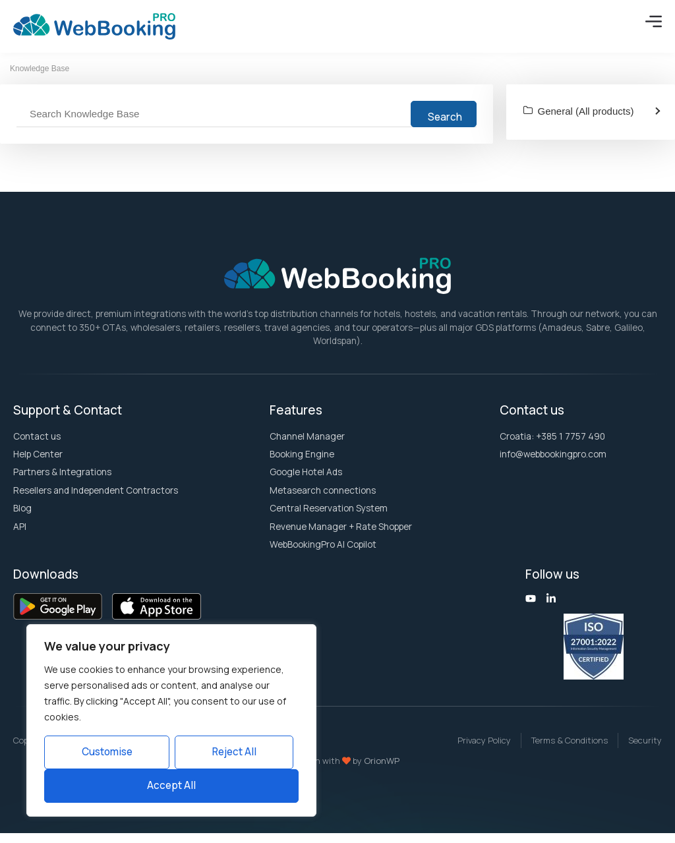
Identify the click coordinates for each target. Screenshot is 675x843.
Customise (107, 752)
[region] (171, 720)
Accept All (171, 785)
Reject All (234, 752)
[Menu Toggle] (653, 21)
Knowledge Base (39, 78)
